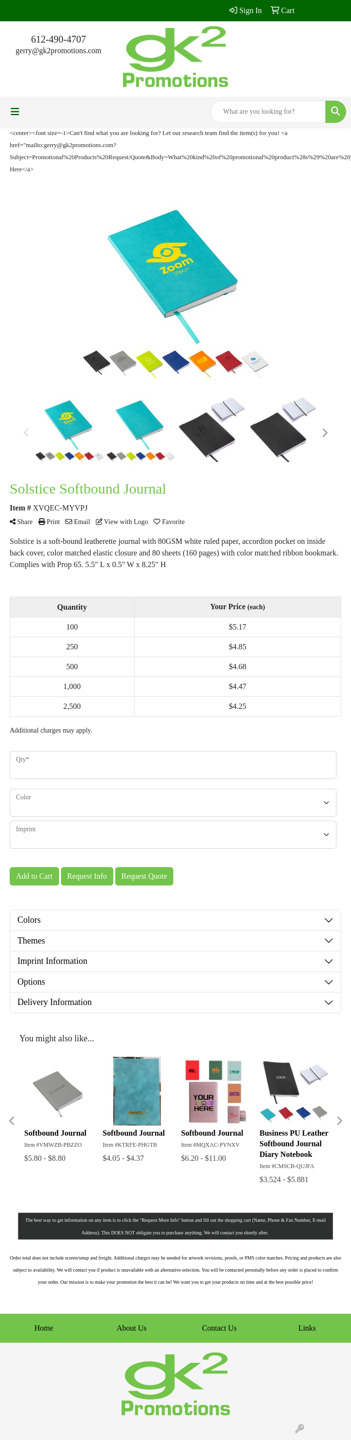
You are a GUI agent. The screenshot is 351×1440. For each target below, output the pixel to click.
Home (43, 1328)
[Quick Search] (268, 112)
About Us (132, 1328)
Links (307, 1328)
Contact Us (219, 1328)
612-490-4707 (58, 39)
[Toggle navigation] (15, 112)
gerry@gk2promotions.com (58, 50)
